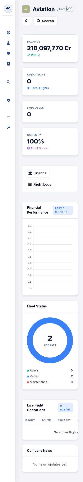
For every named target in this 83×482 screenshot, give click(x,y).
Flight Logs (39, 184)
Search (45, 21)
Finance (37, 173)
